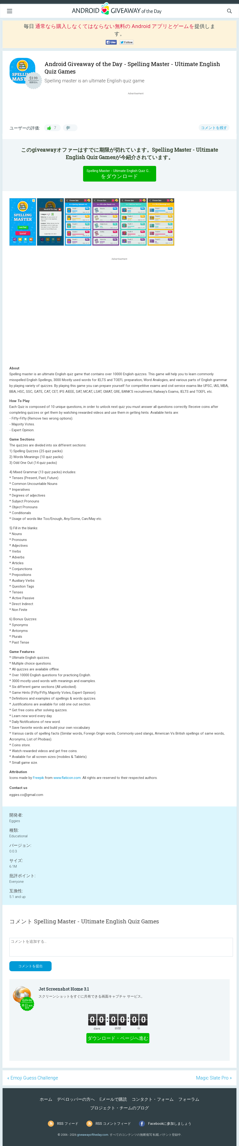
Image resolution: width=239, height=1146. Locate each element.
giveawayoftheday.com (92, 1134)
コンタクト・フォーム (153, 1099)
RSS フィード (67, 1123)
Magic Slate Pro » (214, 1078)
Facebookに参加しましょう (169, 1123)
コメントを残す (214, 128)
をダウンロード (121, 173)
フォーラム (188, 1099)
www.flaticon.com (67, 778)
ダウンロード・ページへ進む (118, 1038)
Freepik (38, 778)
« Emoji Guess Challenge (32, 1078)
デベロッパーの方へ (76, 1099)
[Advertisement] (138, 107)
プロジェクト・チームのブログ (119, 1107)
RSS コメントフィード (113, 1123)
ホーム (46, 1099)
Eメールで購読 (113, 1099)
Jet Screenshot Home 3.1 (64, 989)
